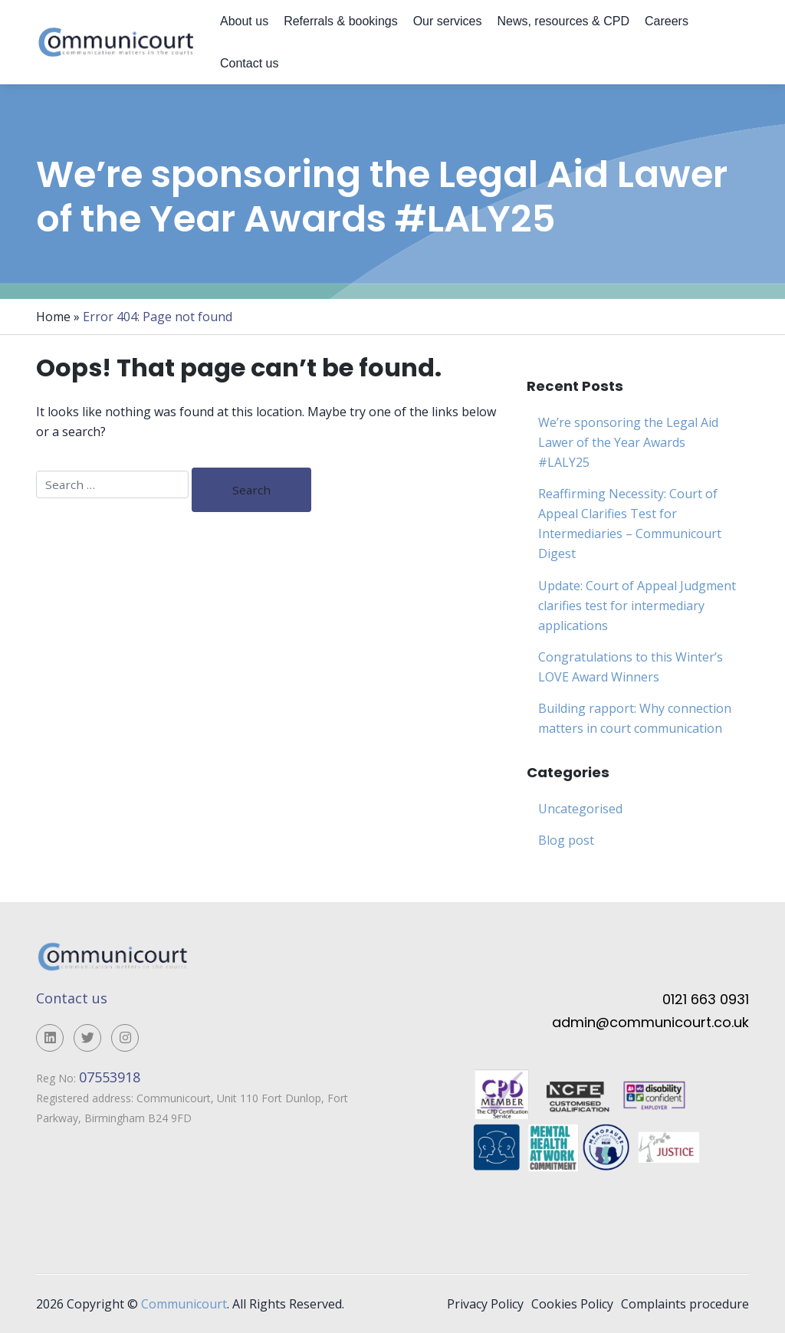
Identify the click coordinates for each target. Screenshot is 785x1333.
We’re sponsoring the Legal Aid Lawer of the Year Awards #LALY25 (628, 442)
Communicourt (184, 1303)
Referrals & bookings (341, 21)
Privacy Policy (485, 1303)
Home (53, 316)
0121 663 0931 (705, 999)
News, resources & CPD (563, 21)
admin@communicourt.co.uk (650, 1022)
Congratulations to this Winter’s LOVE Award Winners (630, 666)
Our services (447, 21)
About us (244, 21)
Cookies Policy (572, 1303)
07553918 (111, 1077)
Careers (666, 21)
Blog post (566, 840)
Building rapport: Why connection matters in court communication (634, 718)
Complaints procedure (685, 1303)
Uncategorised (580, 808)
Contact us (249, 63)
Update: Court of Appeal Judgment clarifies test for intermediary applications (637, 605)
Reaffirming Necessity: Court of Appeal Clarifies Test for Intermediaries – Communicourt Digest (629, 523)
